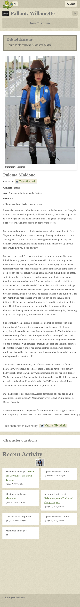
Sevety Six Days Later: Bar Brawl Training (20, 475)
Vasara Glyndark (25, 181)
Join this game (40, 23)
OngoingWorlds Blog (13, 597)
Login (71, 3)
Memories (11, 498)
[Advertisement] (40, 567)
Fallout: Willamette (28, 13)
